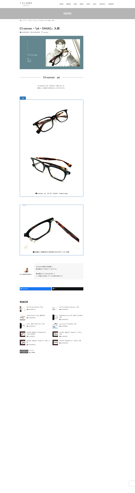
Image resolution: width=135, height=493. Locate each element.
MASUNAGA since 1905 (97, 240)
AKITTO (92, 136)
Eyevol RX (92, 173)
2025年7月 (93, 368)
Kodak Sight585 (95, 205)
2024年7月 (93, 409)
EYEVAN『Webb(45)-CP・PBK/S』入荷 (70, 340)
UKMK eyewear (94, 293)
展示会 (92, 320)
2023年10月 (93, 441)
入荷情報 (33, 352)
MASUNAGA (93, 227)
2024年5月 (93, 416)
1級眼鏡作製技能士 (95, 126)
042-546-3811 (36, 479)
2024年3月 (93, 423)
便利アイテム (93, 309)
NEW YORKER (95, 215)
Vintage (92, 296)
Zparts (92, 303)
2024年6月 (93, 413)
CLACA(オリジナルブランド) (98, 146)
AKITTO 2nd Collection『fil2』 (35, 307)
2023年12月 (93, 434)
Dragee (92, 149)
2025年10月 (93, 357)
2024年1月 (93, 430)
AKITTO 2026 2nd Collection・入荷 (69, 307)
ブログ (92, 306)
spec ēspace (93, 283)
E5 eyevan (31, 350)
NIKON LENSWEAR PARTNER (99, 260)
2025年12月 (93, 350)
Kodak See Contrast (96, 202)
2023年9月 (93, 444)
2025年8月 (93, 364)
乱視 (92, 130)
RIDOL (92, 273)
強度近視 (93, 133)
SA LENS (92, 276)
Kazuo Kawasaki (95, 234)
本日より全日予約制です (106, 86)
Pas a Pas (92, 267)
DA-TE (93, 192)
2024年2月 (93, 427)
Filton (91, 176)
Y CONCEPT (93, 299)
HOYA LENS (93, 182)
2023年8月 (93, 448)
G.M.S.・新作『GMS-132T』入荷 (36, 324)
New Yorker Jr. (95, 218)
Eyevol (92, 166)
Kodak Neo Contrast (96, 195)
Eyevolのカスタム (96, 169)
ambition (92, 139)
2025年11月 (93, 354)
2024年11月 (93, 395)
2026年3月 (93, 340)
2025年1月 (93, 388)
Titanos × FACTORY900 (97, 224)
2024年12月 (93, 392)
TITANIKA (93, 286)
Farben (93, 211)
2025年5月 (93, 375)
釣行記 (92, 327)
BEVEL (92, 143)
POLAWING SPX (94, 270)
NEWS (91, 254)
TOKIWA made (94, 290)
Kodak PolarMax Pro (96, 198)
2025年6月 (93, 371)
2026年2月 (93, 343)
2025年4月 (93, 378)
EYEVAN (92, 163)
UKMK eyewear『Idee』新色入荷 (36, 315)
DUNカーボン (93, 153)
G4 (91, 179)
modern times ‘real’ (95, 251)
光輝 (92, 247)
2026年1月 (93, 347)
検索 (111, 454)
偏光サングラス (94, 313)
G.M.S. (93, 231)
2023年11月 (93, 437)
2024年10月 (93, 399)
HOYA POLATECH (96, 186)
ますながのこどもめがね (97, 244)
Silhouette (93, 280)
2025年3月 (93, 382)
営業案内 (92, 316)
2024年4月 (93, 420)
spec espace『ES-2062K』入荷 (67, 324)
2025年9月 (93, 361)
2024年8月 (93, 406)
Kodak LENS (93, 189)
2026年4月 (93, 336)
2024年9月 (93, 402)
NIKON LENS (93, 257)
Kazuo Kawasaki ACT (97, 237)
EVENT (92, 159)
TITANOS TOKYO (96, 221)
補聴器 (92, 323)
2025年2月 (93, 385)
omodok (92, 264)
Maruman (92, 208)
